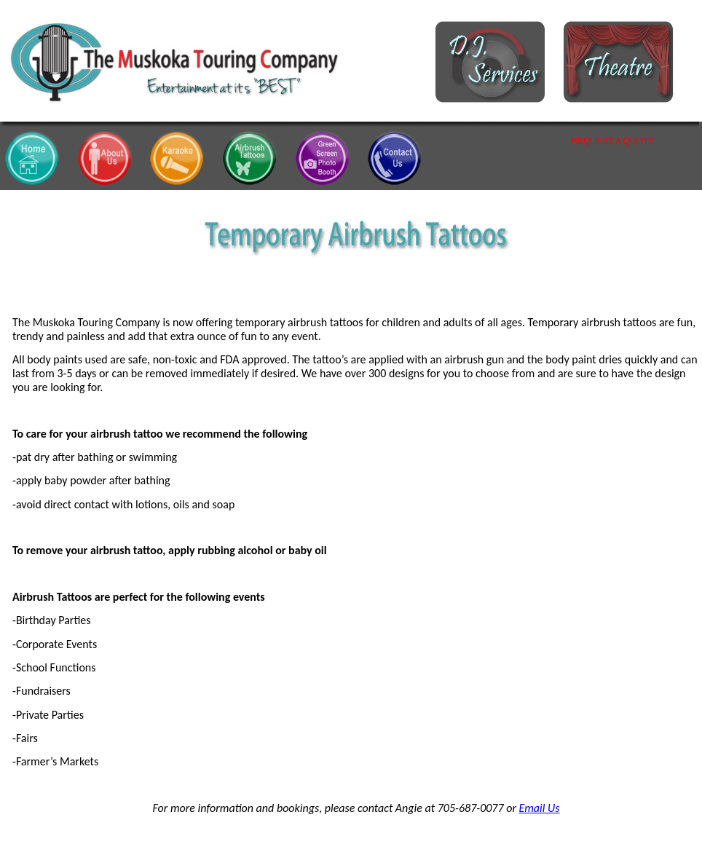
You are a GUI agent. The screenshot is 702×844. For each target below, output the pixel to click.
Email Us (539, 808)
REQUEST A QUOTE (613, 141)
